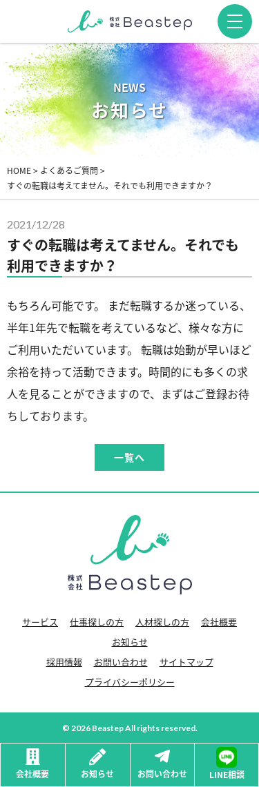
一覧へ (129, 457)
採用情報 (64, 661)
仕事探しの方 (97, 621)
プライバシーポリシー (130, 681)
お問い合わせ (121, 661)
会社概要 (219, 621)
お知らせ (130, 641)
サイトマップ (186, 661)
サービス (40, 621)
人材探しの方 (162, 621)
